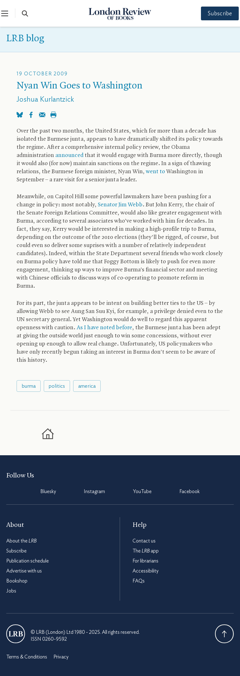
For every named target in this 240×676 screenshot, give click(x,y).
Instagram (94, 491)
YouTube (142, 491)
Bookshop (17, 580)
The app (145, 550)
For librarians (145, 560)
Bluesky (48, 491)
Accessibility (145, 570)
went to (155, 172)
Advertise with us (24, 570)
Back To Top (224, 633)
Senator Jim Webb (120, 205)
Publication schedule (27, 560)
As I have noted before (104, 328)
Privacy (60, 656)
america (87, 386)
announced (69, 156)
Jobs (11, 590)
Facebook (189, 491)
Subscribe (215, 14)
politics (57, 386)
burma (29, 386)
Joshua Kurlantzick (45, 99)
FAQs (138, 580)
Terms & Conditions (26, 656)
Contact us (144, 540)
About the (21, 540)
